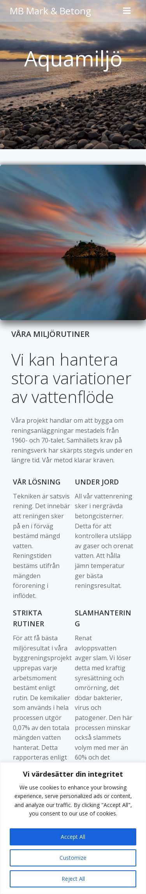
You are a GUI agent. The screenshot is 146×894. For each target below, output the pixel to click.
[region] (73, 828)
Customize (73, 857)
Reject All (73, 878)
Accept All (73, 836)
